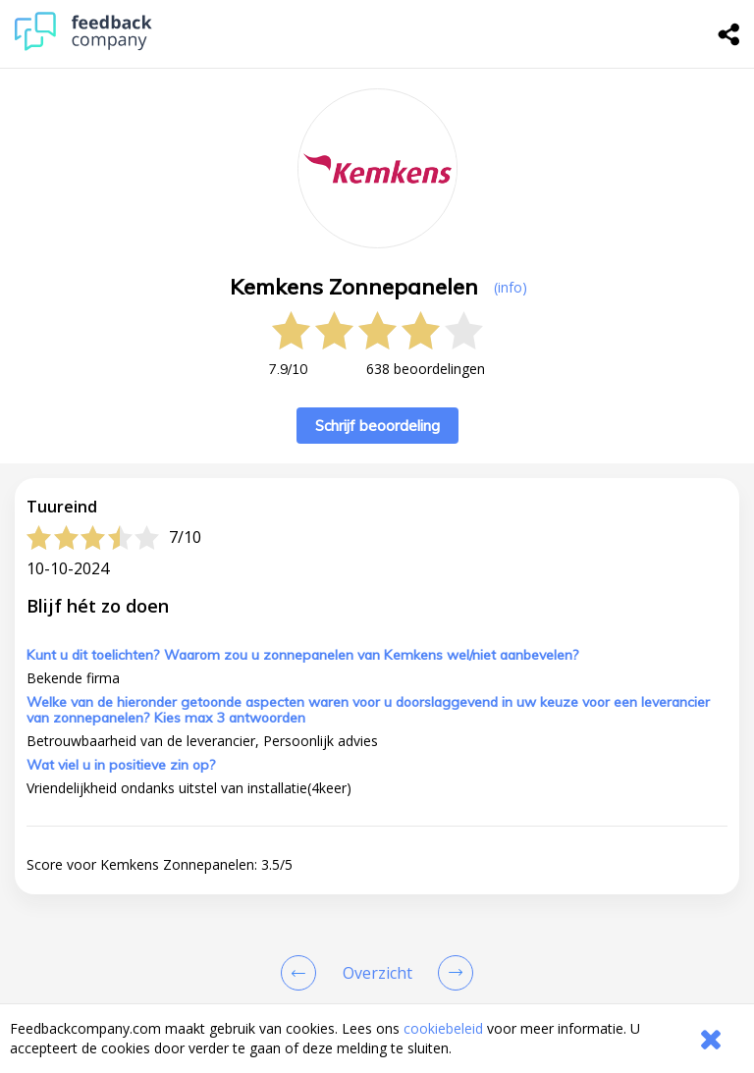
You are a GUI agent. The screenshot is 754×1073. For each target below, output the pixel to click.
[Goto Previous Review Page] (302, 973)
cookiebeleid (443, 1028)
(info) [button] (510, 287)
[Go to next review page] (451, 973)
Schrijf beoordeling (377, 425)
